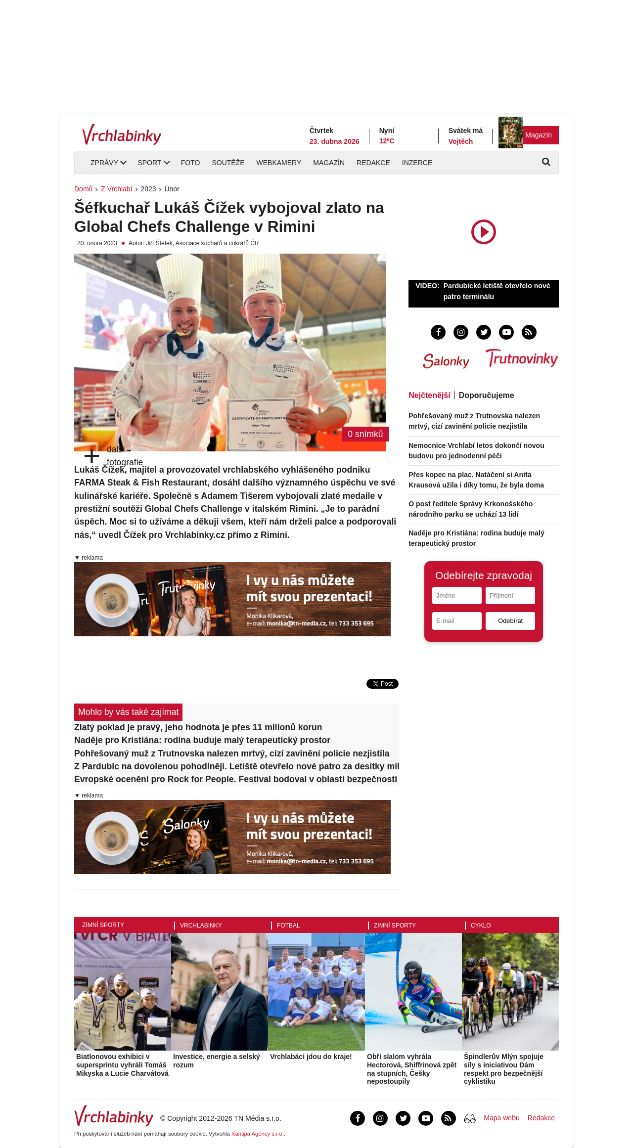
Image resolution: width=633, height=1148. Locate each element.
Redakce (373, 163)
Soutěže (228, 163)
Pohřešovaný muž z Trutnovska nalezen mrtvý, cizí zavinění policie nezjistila (232, 753)
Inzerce (417, 163)
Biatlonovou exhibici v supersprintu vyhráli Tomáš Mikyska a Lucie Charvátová (122, 1065)
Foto (190, 163)
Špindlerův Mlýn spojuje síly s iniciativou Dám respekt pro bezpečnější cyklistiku (503, 1069)
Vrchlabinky (201, 925)
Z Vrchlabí (116, 189)
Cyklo (481, 925)
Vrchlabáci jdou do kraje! (311, 1056)
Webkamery (279, 163)
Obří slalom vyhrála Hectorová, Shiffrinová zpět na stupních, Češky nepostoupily (411, 1069)
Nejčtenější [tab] (429, 395)
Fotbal (288, 925)
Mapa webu (501, 1118)
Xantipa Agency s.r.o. (257, 1134)
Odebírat (510, 620)
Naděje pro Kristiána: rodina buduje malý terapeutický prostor (202, 740)
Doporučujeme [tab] (486, 395)
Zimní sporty (103, 925)
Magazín (538, 135)
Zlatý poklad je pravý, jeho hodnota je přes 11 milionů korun (198, 727)
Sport (149, 163)
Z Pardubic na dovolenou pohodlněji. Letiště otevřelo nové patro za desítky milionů (236, 766)
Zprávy (104, 163)
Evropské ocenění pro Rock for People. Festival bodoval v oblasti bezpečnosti (235, 779)
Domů (83, 189)
